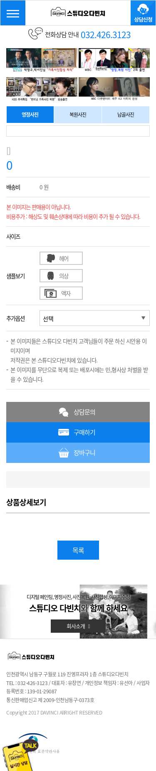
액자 (65, 293)
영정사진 (30, 114)
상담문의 (84, 411)
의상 (63, 276)
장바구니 (84, 452)
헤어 (63, 258)
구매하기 (84, 432)
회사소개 (78, 626)
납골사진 (125, 114)
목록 (78, 550)
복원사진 (77, 114)
